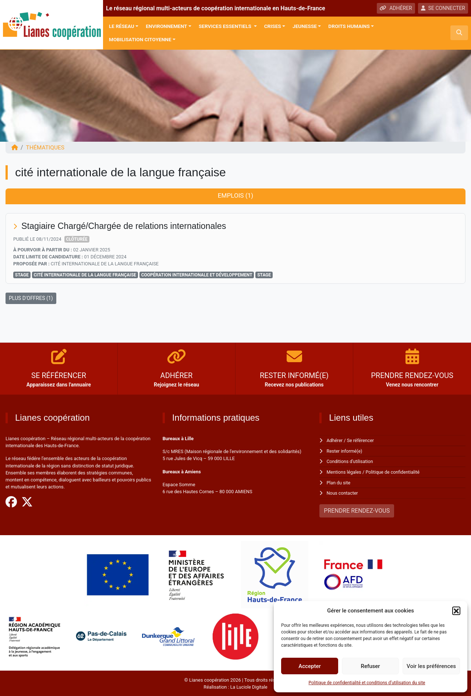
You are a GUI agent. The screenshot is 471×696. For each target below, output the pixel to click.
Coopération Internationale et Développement (196, 275)
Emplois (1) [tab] (235, 195)
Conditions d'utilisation (351, 461)
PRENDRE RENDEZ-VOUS (357, 509)
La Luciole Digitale (249, 686)
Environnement (166, 26)
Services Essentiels (225, 26)
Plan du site (339, 482)
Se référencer (361, 441)
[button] (456, 610)
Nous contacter (343, 492)
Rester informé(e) (345, 451)
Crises (272, 26)
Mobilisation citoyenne (140, 39)
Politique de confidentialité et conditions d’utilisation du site (367, 682)
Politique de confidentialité (394, 471)
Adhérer (335, 441)
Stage (22, 275)
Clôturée (76, 239)
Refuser (370, 666)
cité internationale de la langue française (84, 275)
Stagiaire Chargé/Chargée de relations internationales (126, 226)
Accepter (309, 666)
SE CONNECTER (443, 8)
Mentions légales (344, 471)
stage (264, 275)
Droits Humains (348, 26)
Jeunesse (305, 26)
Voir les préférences (431, 666)
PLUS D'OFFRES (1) (31, 298)
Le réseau (121, 26)
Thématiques (46, 147)
